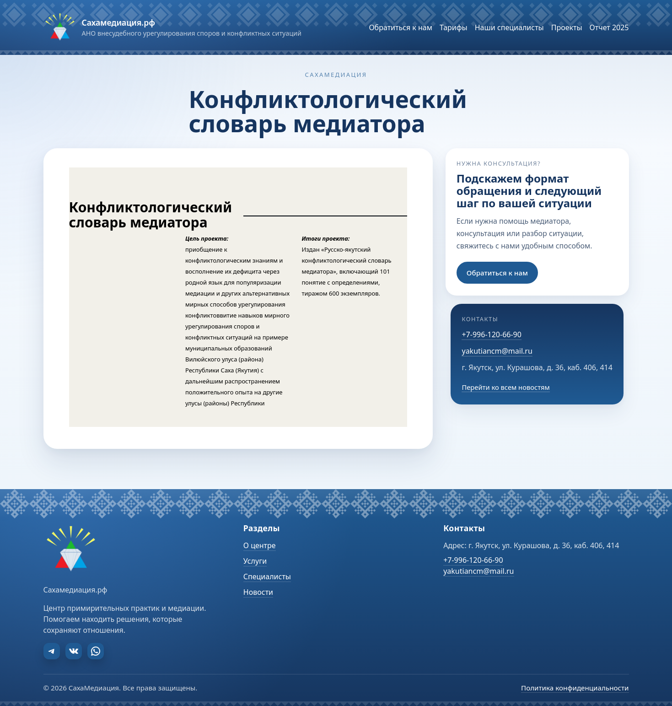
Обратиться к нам (497, 272)
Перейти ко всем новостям (505, 387)
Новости (258, 592)
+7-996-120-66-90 (491, 334)
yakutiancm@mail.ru (497, 351)
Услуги (255, 561)
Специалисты (267, 576)
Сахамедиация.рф (118, 22)
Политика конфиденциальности (575, 687)
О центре (259, 545)
